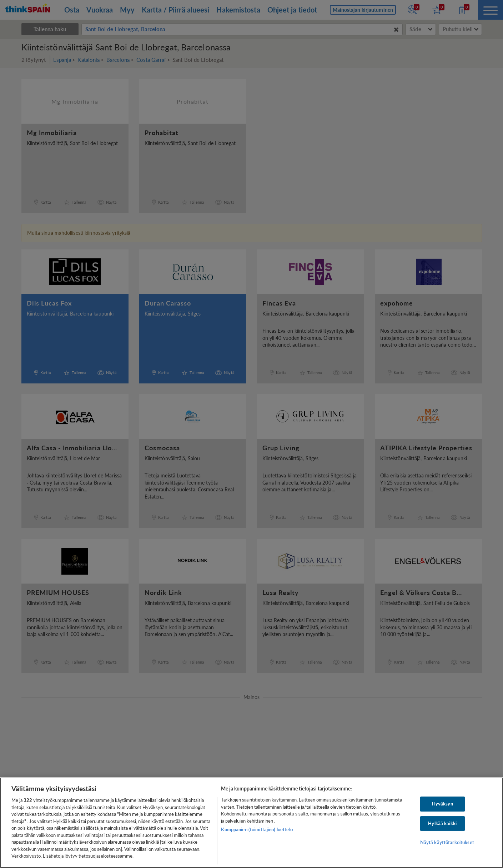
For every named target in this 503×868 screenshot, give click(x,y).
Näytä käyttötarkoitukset (447, 842)
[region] (251, 822)
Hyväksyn (442, 804)
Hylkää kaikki (442, 823)
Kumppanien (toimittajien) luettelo (256, 829)
